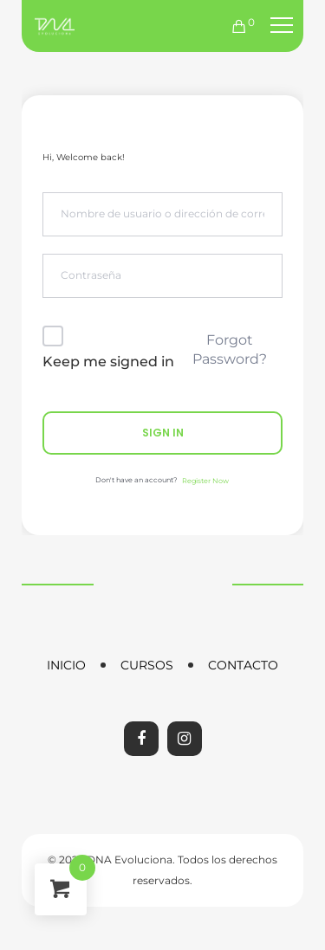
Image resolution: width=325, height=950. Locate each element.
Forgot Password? (229, 349)
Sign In (163, 432)
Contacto (243, 665)
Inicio (66, 665)
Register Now (205, 480)
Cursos (146, 665)
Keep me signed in (108, 361)
